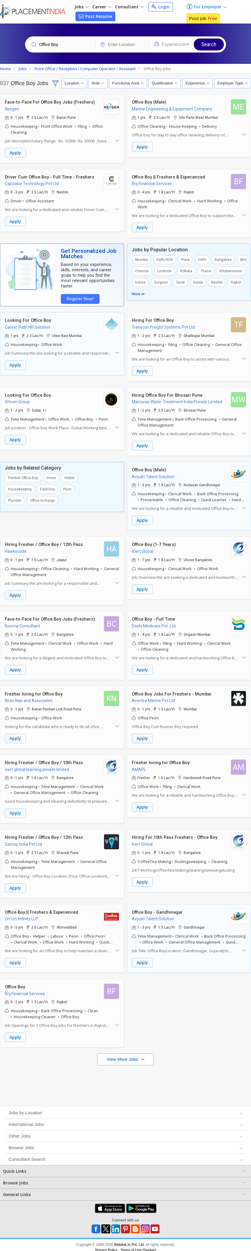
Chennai (142, 270)
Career (101, 7)
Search (208, 44)
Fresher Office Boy (23, 476)
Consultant (129, 7)
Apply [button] (15, 153)
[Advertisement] (125, 1078)
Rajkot (236, 282)
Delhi (202, 259)
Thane (206, 270)
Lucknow (164, 270)
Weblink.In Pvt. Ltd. (129, 1240)
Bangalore (223, 259)
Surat (180, 282)
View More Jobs (123, 1054)
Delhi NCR (165, 259)
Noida (198, 282)
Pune (185, 259)
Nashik (216, 282)
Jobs (82, 7)
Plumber (14, 499)
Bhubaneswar (230, 270)
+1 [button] (45, 409)
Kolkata (186, 270)
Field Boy (47, 487)
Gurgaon (161, 282)
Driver (51, 476)
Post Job (203, 18)
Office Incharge (42, 499)
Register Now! (79, 298)
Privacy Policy (106, 1245)
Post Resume (95, 16)
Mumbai (141, 259)
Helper (69, 476)
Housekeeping (20, 487)
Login (161, 7)
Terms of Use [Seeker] (138, 1245)
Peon (67, 487)
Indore (140, 282)
